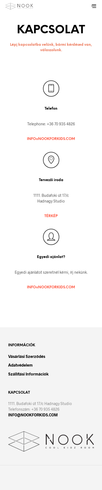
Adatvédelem (20, 364)
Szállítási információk (28, 373)
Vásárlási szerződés (26, 356)
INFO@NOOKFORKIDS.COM (51, 139)
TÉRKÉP (51, 216)
